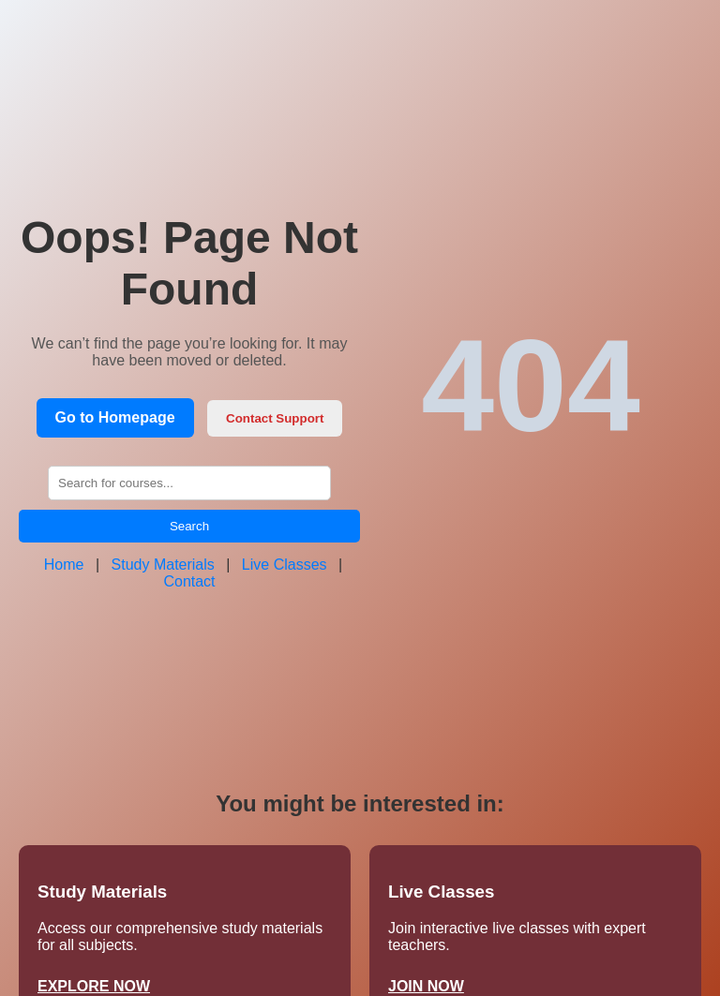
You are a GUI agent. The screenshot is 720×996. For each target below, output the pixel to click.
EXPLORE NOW (94, 986)
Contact (189, 581)
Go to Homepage (115, 417)
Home (64, 564)
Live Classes (284, 564)
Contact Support (274, 418)
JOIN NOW (426, 986)
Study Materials (163, 564)
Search (189, 526)
